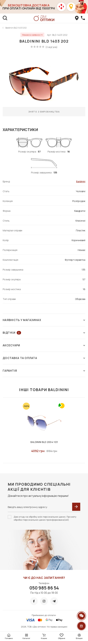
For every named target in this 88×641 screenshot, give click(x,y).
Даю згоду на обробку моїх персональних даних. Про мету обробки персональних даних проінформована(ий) (45, 518)
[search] (5, 18)
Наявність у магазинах (44, 320)
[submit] (76, 507)
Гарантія (44, 371)
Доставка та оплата (44, 358)
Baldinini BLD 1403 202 (16, 27)
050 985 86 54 (44, 588)
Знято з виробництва (44, 111)
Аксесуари (44, 345)
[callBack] (83, 18)
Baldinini (80, 181)
